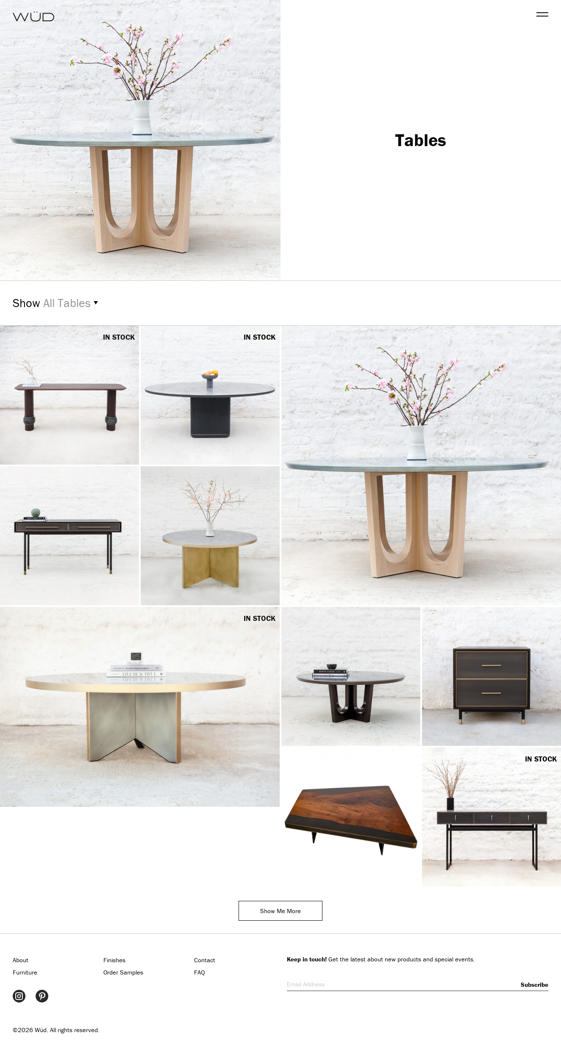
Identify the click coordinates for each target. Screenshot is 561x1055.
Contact (204, 960)
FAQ (199, 972)
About (20, 960)
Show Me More (280, 911)
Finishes (114, 960)
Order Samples (123, 972)
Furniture (25, 972)
